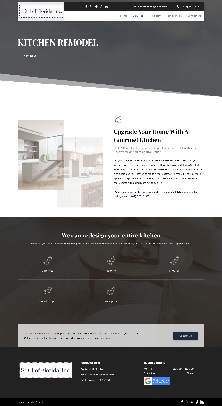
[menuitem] (121, 15)
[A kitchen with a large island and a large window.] (41, 159)
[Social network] (101, 7)
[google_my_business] (96, 7)
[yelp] (91, 7)
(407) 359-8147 (191, 6)
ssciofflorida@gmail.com (152, 6)
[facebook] (86, 7)
